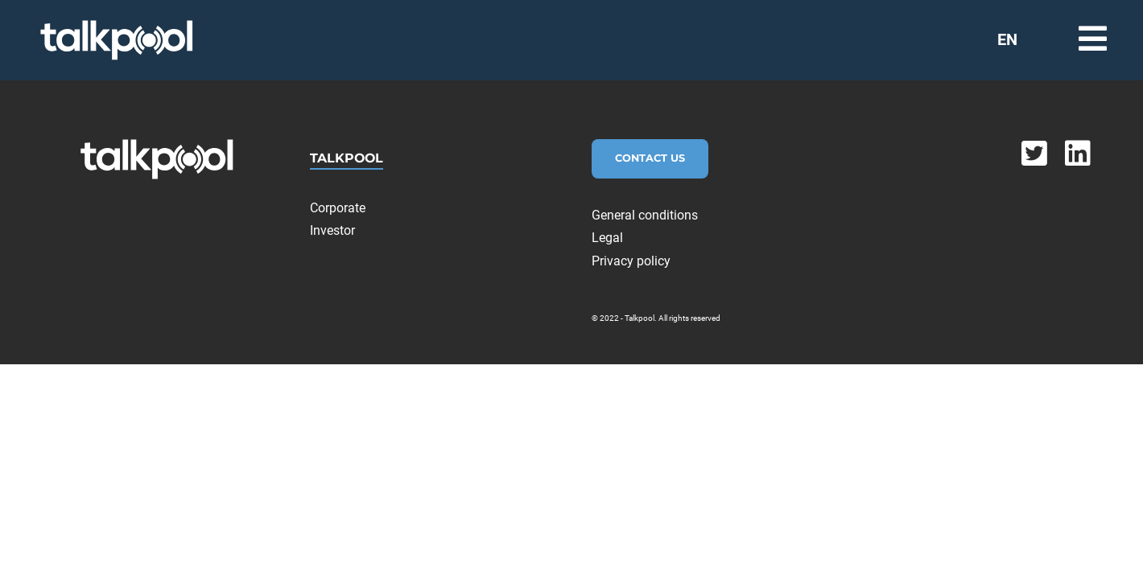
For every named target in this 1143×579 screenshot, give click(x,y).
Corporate (337, 208)
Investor (332, 230)
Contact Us (650, 158)
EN (1007, 39)
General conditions (645, 215)
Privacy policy (631, 261)
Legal (607, 237)
